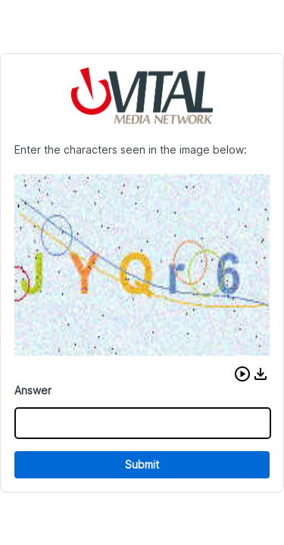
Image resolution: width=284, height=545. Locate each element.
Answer (32, 390)
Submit (142, 464)
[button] (242, 374)
